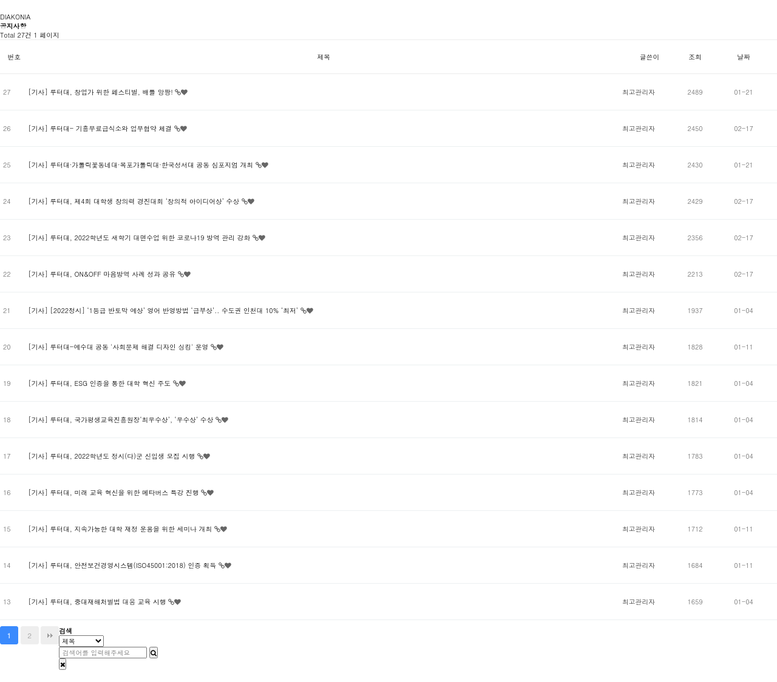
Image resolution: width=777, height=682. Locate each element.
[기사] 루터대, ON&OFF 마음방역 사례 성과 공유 (102, 274)
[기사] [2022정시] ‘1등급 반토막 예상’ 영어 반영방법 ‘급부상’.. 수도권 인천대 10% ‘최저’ (164, 310)
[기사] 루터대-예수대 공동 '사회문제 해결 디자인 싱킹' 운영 (119, 346)
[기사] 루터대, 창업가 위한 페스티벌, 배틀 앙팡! (101, 91)
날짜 (743, 56)
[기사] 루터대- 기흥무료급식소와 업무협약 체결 (101, 128)
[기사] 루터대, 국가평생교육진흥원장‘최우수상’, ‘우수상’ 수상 (121, 419)
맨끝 (50, 635)
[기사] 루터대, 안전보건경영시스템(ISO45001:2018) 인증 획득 (123, 565)
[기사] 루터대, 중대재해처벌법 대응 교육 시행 (98, 601)
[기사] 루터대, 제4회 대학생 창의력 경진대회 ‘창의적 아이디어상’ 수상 (134, 201)
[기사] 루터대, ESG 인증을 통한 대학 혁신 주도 (100, 383)
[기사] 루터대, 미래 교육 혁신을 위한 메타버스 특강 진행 (114, 492)
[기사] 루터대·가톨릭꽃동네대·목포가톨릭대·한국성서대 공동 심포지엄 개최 (141, 164)
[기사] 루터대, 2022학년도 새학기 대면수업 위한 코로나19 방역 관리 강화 (140, 237)
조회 (695, 56)
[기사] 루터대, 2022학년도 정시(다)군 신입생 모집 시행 (112, 456)
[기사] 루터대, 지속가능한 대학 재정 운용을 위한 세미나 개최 (121, 528)
